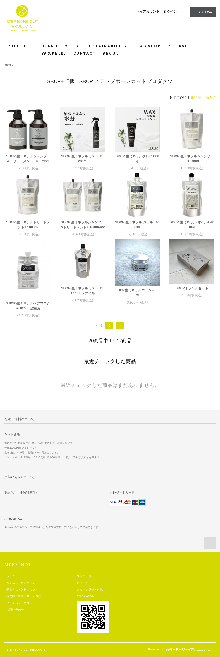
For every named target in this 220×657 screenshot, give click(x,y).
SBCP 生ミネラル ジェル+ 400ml (137, 224)
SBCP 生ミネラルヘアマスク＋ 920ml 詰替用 (28, 305)
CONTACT (84, 53)
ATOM (90, 596)
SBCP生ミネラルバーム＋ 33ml (137, 292)
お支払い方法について (20, 582)
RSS (80, 596)
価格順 (196, 97)
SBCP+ (8, 65)
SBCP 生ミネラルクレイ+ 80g (137, 158)
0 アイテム (202, 11)
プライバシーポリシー (20, 603)
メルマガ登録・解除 (90, 589)
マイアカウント (148, 11)
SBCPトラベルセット (192, 288)
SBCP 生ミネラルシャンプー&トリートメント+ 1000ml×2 (83, 224)
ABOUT (111, 53)
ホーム (10, 576)
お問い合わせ (15, 609)
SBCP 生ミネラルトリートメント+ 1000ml (28, 224)
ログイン (170, 11)
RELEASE (177, 46)
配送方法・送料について (22, 589)
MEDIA (72, 46)
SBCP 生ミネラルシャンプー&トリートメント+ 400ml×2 (28, 158)
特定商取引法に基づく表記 (23, 596)
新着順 (211, 97)
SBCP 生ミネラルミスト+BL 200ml (82, 158)
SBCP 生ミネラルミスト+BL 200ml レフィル (82, 290)
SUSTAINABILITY (106, 46)
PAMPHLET (54, 53)
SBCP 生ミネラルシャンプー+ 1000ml (192, 158)
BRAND (49, 46)
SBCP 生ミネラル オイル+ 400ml (192, 224)
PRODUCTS (19, 46)
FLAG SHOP (147, 46)
